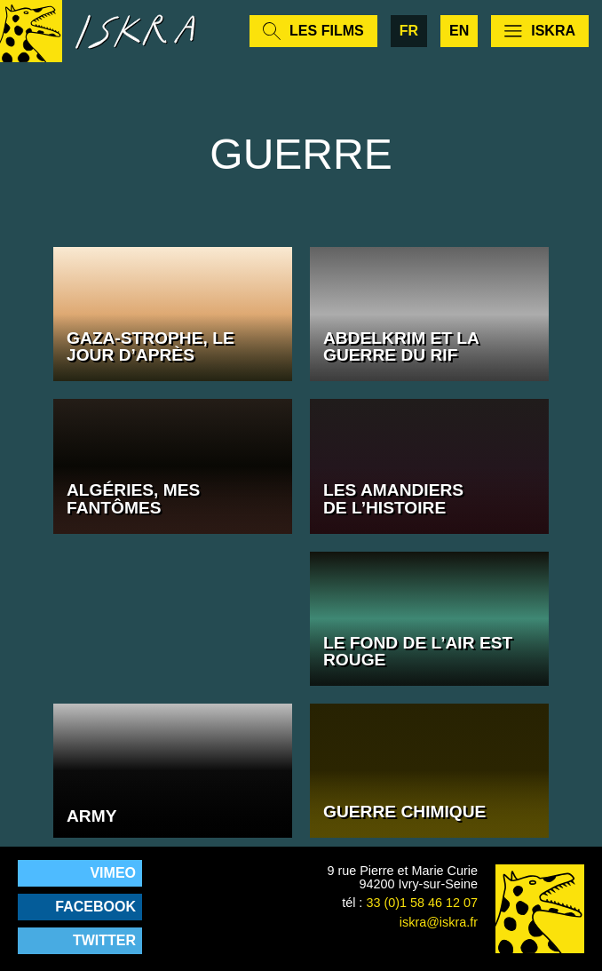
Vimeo (113, 872)
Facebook (95, 906)
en (459, 30)
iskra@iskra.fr (439, 922)
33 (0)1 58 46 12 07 (422, 902)
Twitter (104, 940)
